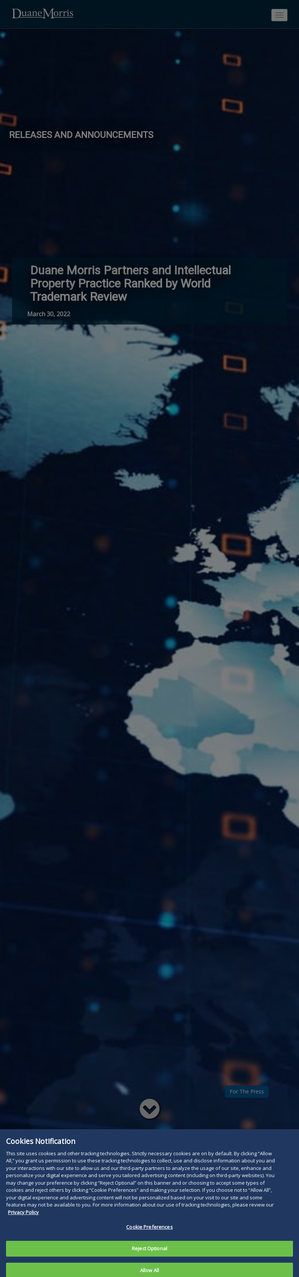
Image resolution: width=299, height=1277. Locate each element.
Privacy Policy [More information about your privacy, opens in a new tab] (23, 1220)
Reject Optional (149, 1257)
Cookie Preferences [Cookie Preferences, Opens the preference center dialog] (149, 1236)
